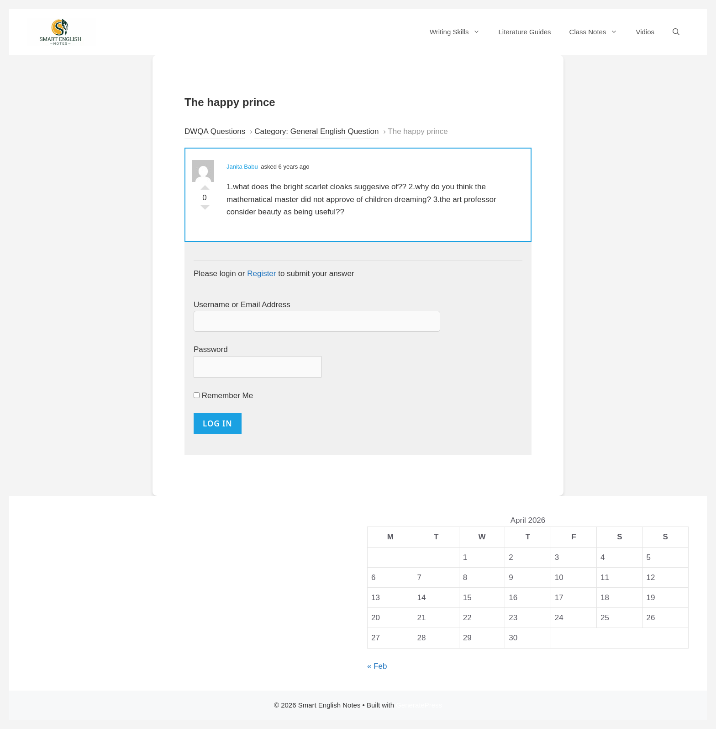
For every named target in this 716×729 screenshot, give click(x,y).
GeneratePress (419, 705)
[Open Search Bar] (676, 32)
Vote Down (205, 209)
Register (261, 273)
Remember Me (223, 395)
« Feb (377, 666)
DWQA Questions (214, 131)
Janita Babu (242, 166)
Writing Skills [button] (460, 32)
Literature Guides (524, 32)
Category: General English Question (316, 131)
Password (211, 349)
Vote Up (205, 185)
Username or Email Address (242, 304)
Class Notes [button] (598, 32)
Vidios (645, 32)
